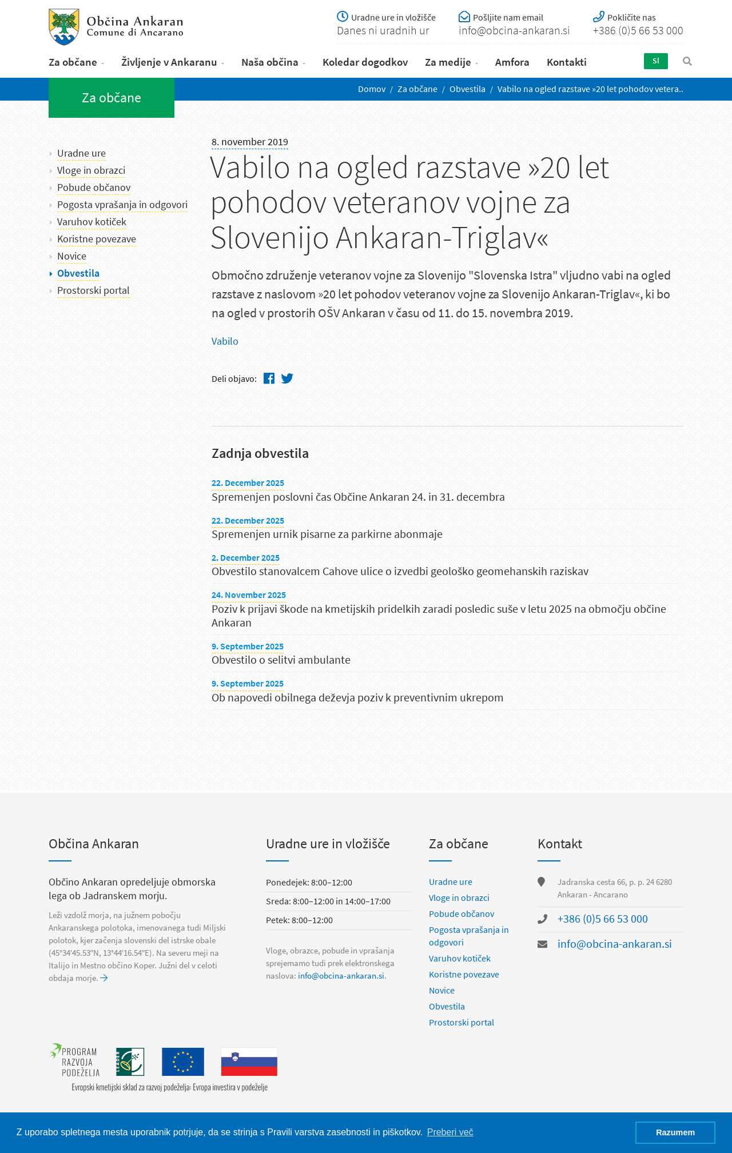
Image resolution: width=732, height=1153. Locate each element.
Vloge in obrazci (91, 170)
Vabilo (225, 341)
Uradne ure (81, 153)
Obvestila (467, 89)
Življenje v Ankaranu (169, 62)
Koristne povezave (96, 239)
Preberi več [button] (450, 1132)
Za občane (73, 62)
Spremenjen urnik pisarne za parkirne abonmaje (327, 534)
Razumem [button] (675, 1132)
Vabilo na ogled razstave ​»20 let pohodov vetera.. (590, 89)
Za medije (448, 62)
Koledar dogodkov (365, 62)
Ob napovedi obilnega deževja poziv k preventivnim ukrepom (358, 697)
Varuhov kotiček (91, 222)
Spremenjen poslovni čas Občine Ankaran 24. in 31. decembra (358, 497)
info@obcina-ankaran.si (341, 976)
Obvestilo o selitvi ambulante (281, 660)
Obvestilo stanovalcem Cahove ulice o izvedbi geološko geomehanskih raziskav (400, 571)
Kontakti (567, 62)
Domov (371, 89)
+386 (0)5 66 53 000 (603, 919)
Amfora (512, 62)
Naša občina (270, 62)
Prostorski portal (93, 290)
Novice (71, 256)
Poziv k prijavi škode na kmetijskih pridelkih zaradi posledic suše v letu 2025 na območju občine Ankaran (439, 616)
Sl (656, 60)
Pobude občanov (93, 187)
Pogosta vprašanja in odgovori (122, 205)
